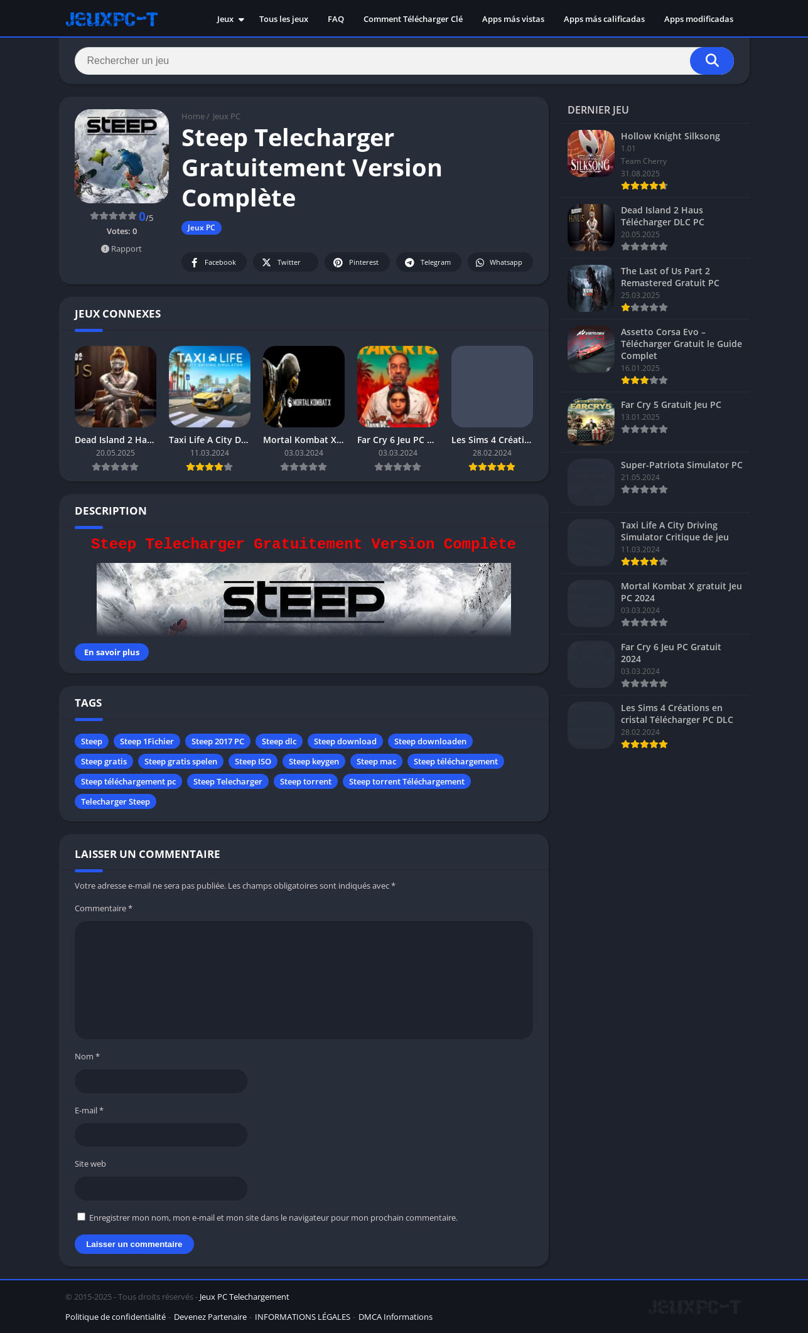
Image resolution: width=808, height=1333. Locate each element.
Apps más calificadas (604, 18)
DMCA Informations (395, 1316)
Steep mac (376, 761)
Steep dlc (279, 741)
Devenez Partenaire (210, 1316)
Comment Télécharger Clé (413, 18)
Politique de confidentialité (115, 1316)
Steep (91, 741)
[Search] (404, 61)
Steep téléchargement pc (128, 781)
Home (193, 116)
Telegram (427, 262)
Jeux (225, 18)
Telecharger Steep (115, 801)
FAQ (336, 18)
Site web (90, 1163)
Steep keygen (314, 761)
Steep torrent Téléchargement (407, 781)
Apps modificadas (698, 18)
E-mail (89, 1110)
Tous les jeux (283, 18)
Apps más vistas (513, 18)
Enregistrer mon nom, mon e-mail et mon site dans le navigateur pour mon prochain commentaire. (273, 1217)
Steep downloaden (430, 741)
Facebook (212, 262)
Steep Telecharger (227, 781)
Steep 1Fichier (147, 741)
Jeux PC (226, 116)
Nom (87, 1056)
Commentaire (103, 908)
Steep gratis (104, 761)
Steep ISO (253, 761)
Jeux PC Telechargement (244, 1296)
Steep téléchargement (456, 761)
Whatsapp (498, 262)
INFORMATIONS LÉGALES (302, 1316)
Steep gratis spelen (180, 761)
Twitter (281, 262)
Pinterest (355, 262)
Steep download (345, 741)
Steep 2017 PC (217, 741)
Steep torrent (305, 781)
